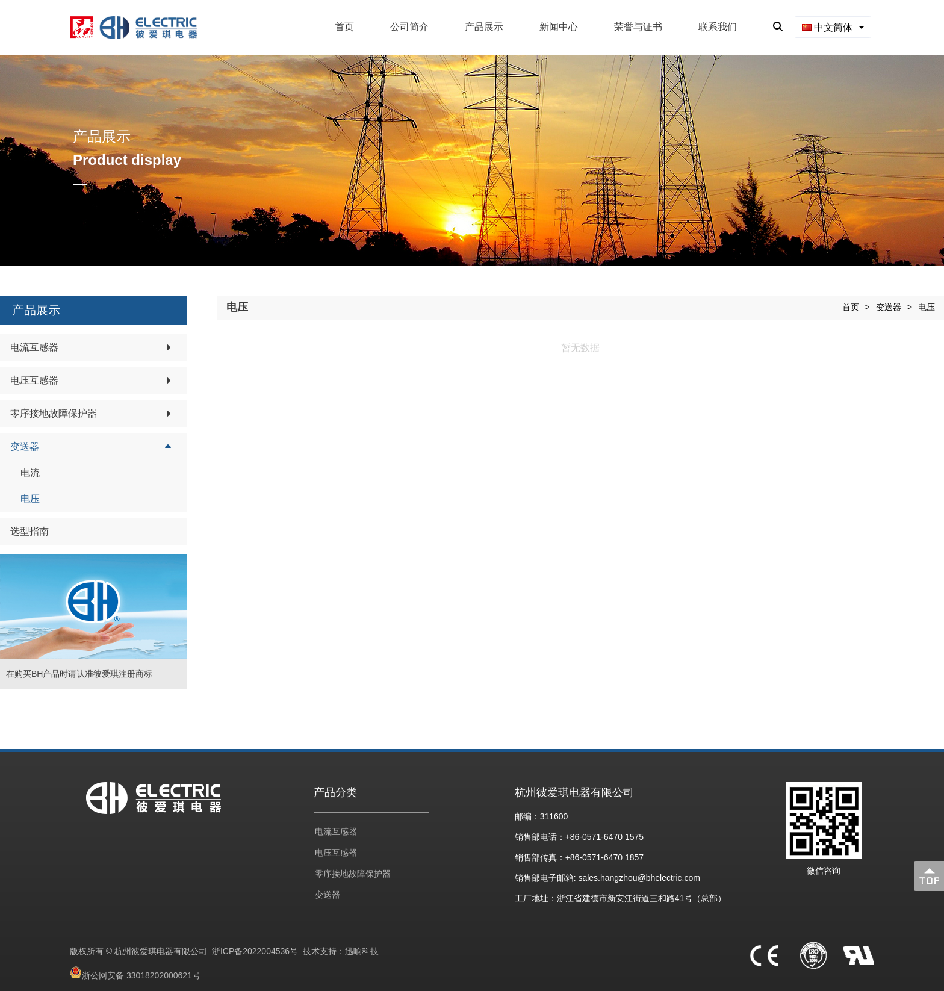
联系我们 (717, 27)
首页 (344, 27)
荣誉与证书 (638, 27)
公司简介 (409, 27)
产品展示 (484, 27)
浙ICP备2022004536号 (255, 951)
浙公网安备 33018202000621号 (141, 975)
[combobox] (833, 26)
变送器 (888, 307)
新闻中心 (558, 27)
